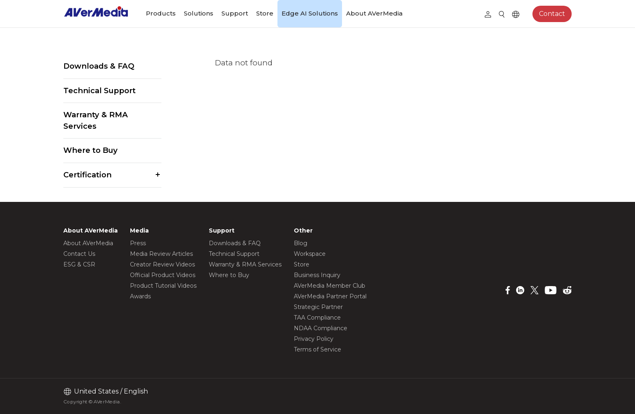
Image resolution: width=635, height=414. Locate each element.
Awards (140, 296)
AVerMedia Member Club (329, 285)
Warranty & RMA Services (95, 120)
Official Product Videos (162, 275)
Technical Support (99, 90)
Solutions (198, 13)
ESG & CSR (79, 264)
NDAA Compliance (320, 328)
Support (234, 13)
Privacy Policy (313, 338)
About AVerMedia (374, 13)
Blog (300, 243)
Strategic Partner (318, 307)
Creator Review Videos (162, 264)
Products (161, 13)
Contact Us (79, 253)
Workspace (310, 253)
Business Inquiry (317, 275)
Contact (552, 14)
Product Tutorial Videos (163, 285)
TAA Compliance (317, 317)
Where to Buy (90, 150)
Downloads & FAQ (98, 66)
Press (138, 243)
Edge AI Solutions (310, 13)
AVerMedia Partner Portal (330, 296)
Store (264, 13)
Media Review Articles (161, 253)
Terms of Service (317, 349)
